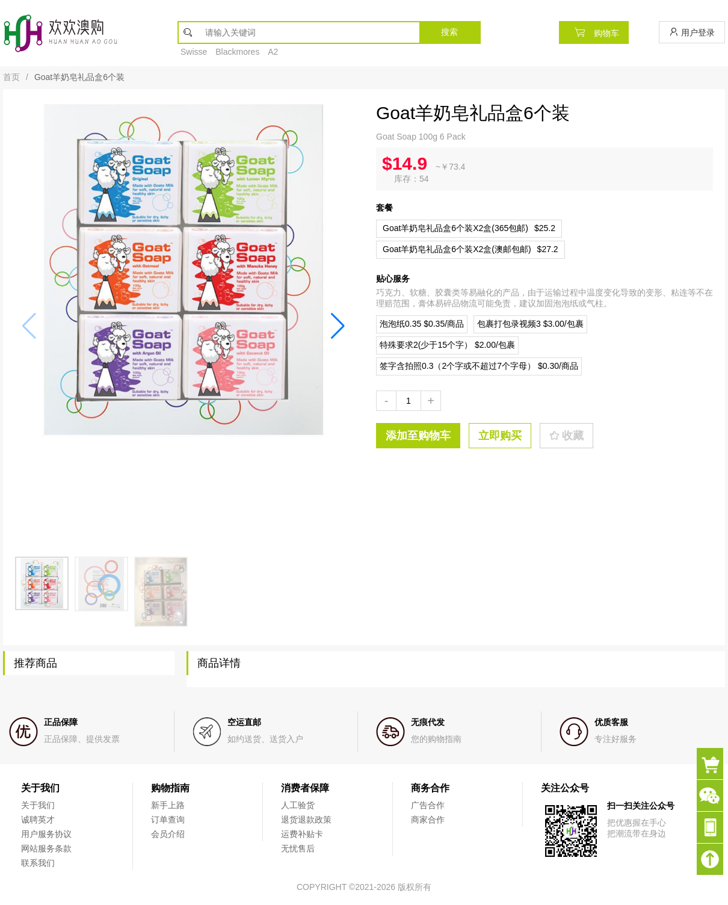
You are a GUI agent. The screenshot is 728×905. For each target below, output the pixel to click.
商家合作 (428, 819)
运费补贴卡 (302, 834)
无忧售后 (298, 848)
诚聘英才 (38, 819)
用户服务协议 (46, 834)
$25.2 (469, 228)
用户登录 (692, 32)
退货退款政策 (306, 819)
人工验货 (298, 805)
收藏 (566, 436)
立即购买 (500, 436)
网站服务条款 (46, 848)
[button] (338, 325)
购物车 (594, 32)
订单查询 (168, 819)
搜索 (449, 32)
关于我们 (38, 805)
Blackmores (237, 52)
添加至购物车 (418, 436)
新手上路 (168, 805)
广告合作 (428, 805)
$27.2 (470, 249)
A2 (273, 52)
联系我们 (38, 863)
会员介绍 (168, 834)
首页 (11, 77)
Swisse (193, 52)
